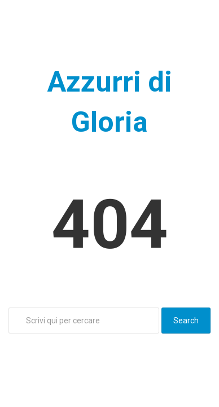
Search (186, 320)
